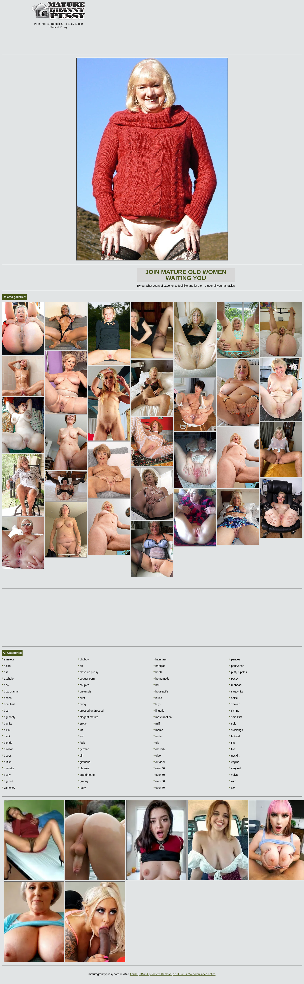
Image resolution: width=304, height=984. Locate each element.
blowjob (7, 749)
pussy (234, 678)
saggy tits (236, 691)
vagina (234, 762)
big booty (8, 717)
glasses (83, 768)
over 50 (159, 774)
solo (232, 723)
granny (83, 781)
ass (5, 672)
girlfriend (84, 762)
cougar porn (86, 678)
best (5, 710)
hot (156, 685)
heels (158, 672)
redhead (235, 685)
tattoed (234, 736)
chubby (83, 659)
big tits (7, 723)
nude (158, 736)
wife (232, 781)
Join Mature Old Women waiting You (185, 275)
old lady (159, 749)
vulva (233, 774)
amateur (8, 659)
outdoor (159, 762)
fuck (81, 742)
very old (235, 768)
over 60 (159, 781)
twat (232, 749)
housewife (161, 691)
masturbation (163, 717)
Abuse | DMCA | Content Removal (151, 974)
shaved (234, 704)
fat (80, 730)
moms (158, 730)
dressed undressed (91, 710)
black (6, 736)
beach (7, 698)
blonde (7, 742)
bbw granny (10, 691)
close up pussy (88, 672)
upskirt (234, 755)
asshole (8, 678)
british (6, 762)
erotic (82, 723)
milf (157, 723)
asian (6, 665)
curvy (82, 704)
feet (81, 736)
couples (84, 685)
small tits (235, 717)
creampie (84, 691)
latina (158, 698)
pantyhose (236, 665)
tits (232, 742)
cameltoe (8, 787)
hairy (82, 787)
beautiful (8, 704)
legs (157, 704)
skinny (234, 710)
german (83, 749)
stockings (236, 730)
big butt (7, 781)
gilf (80, 755)
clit (80, 665)
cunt (81, 698)
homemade (161, 678)
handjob (159, 665)
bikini (6, 730)
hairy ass (160, 659)
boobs (7, 755)
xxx (232, 787)
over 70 (159, 787)
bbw (5, 685)
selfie (233, 698)
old (156, 742)
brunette (8, 768)
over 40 (159, 768)
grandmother (87, 774)
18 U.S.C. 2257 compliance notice (194, 974)
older (158, 755)
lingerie (159, 710)
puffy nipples (238, 672)
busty (6, 774)
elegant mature (88, 717)
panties (234, 659)
